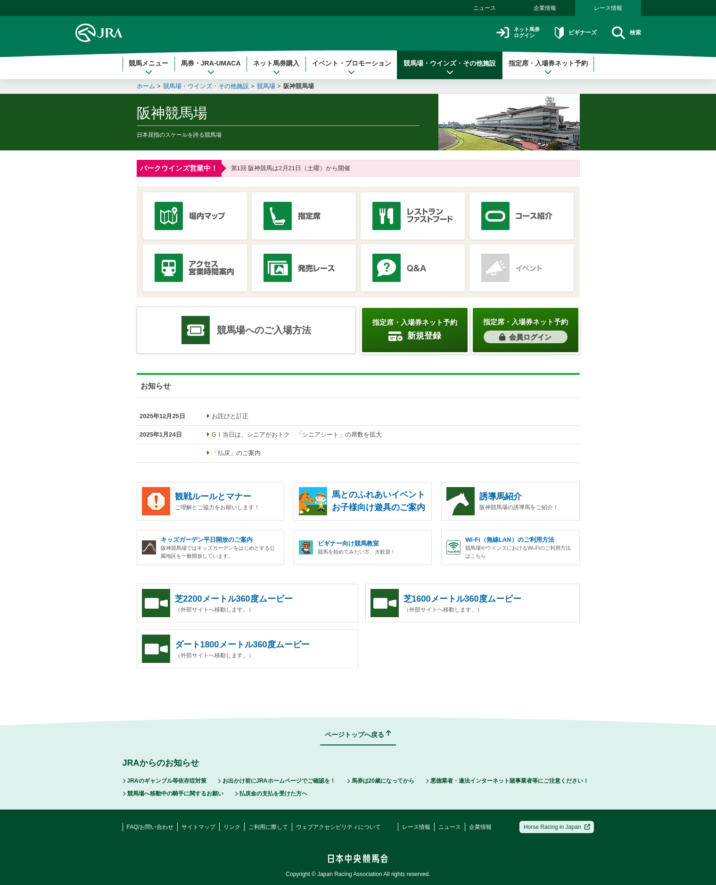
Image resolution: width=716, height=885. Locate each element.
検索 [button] (624, 32)
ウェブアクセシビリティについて (338, 827)
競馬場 (266, 86)
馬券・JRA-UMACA (211, 67)
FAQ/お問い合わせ (150, 827)
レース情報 (608, 8)
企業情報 (545, 8)
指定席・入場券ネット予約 (548, 67)
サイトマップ (198, 827)
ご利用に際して (268, 827)
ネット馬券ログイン (501, 33)
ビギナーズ (567, 33)
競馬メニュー (148, 67)
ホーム (146, 86)
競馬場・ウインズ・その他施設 (449, 67)
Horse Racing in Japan (557, 827)
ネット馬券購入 (276, 67)
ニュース (484, 8)
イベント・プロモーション (351, 67)
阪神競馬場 (298, 86)
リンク (231, 827)
